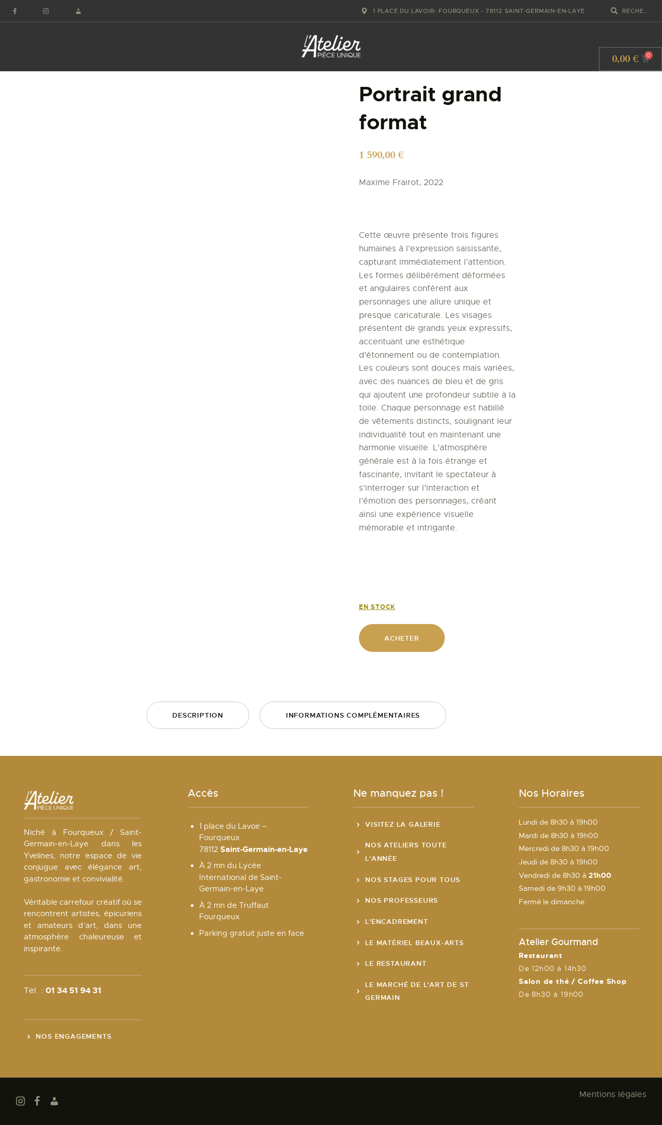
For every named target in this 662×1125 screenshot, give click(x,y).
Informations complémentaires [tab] (353, 715)
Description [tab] (197, 715)
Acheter (401, 638)
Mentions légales (612, 1094)
